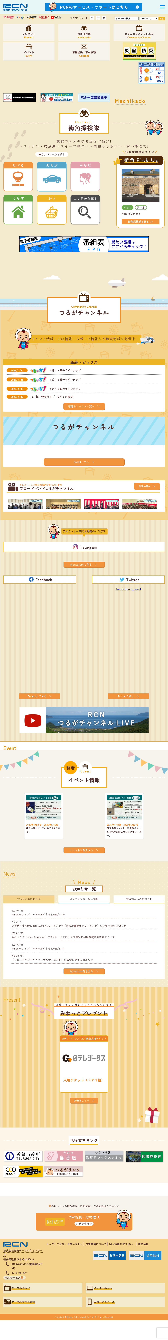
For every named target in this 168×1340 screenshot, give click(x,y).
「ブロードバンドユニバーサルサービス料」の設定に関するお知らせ (52, 977)
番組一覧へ (144, 486)
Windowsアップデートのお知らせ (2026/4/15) (38, 932)
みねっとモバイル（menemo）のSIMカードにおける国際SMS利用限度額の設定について (63, 955)
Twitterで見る (126, 716)
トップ (50, 1264)
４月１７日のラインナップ (65, 370)
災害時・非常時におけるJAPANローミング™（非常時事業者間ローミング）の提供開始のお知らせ (68, 943)
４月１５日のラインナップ (65, 379)
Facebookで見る (37, 716)
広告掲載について (95, 1264)
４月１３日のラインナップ (65, 389)
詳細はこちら (81, 1120)
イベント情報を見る (81, 870)
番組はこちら (81, 462)
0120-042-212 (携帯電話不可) (26, 1286)
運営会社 (143, 1264)
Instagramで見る (81, 584)
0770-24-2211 (19, 1293)
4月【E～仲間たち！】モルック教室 (51, 397)
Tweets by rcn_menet (128, 609)
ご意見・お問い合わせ (70, 1264)
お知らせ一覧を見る (81, 991)
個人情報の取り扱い (122, 1264)
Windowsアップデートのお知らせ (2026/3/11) (37, 966)
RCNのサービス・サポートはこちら (94, 7)
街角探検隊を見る (138, 221)
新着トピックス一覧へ (81, 406)
